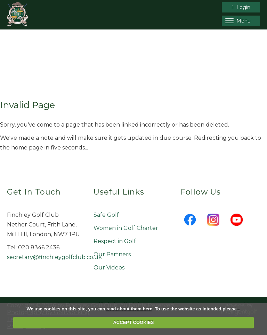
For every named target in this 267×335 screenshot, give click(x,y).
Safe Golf (106, 215)
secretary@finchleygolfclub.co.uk (54, 257)
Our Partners (112, 254)
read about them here (129, 308)
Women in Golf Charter (126, 228)
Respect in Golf (115, 241)
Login (241, 7)
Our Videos (109, 267)
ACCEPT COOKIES (133, 322)
